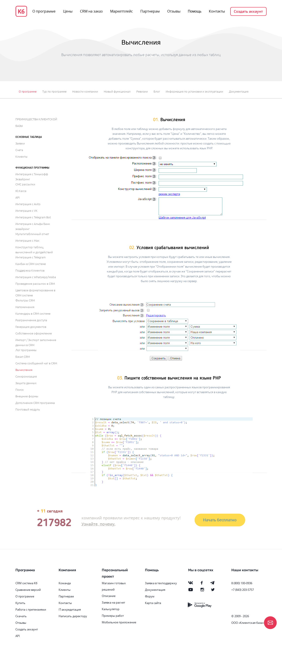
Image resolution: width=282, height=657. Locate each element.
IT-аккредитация (70, 609)
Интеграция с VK (26, 211)
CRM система (24, 583)
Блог (157, 91)
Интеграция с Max (27, 241)
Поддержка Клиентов (30, 270)
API (17, 197)
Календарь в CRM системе (32, 314)
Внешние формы (26, 396)
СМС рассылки (25, 184)
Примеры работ (113, 616)
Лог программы (26, 350)
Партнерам (150, 11)
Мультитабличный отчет (32, 234)
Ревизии (142, 91)
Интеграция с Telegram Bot (33, 217)
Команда (65, 583)
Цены (67, 11)
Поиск (19, 390)
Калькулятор (110, 609)
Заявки (20, 143)
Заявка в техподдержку (161, 583)
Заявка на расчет (113, 602)
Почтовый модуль (27, 409)
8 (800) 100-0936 (241, 583)
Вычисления (23, 370)
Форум (149, 596)
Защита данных (25, 383)
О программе (44, 11)
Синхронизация (26, 376)
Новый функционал (117, 91)
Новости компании (85, 91)
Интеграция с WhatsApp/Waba (35, 277)
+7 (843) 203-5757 (242, 590)
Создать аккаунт (248, 11)
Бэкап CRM (22, 357)
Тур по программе (54, 91)
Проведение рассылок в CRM (35, 284)
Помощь (195, 11)
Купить (20, 603)
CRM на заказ (91, 11)
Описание (108, 596)
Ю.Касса (20, 191)
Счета (19, 150)
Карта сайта (153, 603)
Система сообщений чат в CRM (36, 363)
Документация (239, 91)
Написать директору (73, 616)
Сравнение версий (28, 590)
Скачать (21, 616)
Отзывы (173, 11)
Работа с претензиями (30, 609)
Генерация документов (30, 327)
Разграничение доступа (31, 320)
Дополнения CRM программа (35, 403)
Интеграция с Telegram (30, 257)
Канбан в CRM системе (30, 264)
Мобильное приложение (119, 622)
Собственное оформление (33, 333)
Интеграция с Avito (28, 204)
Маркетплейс (121, 11)
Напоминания (24, 307)
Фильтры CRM (25, 300)
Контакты (217, 11)
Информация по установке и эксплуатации (194, 91)
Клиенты (21, 157)
